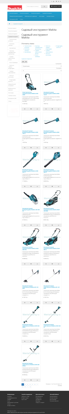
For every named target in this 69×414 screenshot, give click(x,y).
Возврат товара (25, 398)
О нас (8, 401)
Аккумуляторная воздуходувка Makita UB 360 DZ (31, 210)
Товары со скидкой (40, 402)
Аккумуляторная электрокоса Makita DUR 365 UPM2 (30, 365)
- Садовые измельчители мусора (11, 58)
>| (30, 386)
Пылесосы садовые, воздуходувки (49, 47)
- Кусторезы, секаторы (11, 44)
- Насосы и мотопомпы (11, 76)
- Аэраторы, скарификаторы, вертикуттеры (12, 52)
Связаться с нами (25, 396)
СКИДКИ (9, 399)
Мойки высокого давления (31, 16)
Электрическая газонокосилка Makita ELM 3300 (30, 93)
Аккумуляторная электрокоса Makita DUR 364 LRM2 (30, 326)
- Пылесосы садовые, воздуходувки (11, 67)
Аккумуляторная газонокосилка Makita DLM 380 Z (52, 248)
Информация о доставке (12, 402)
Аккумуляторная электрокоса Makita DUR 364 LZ (52, 326)
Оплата (9, 404)
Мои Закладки (53, 399)
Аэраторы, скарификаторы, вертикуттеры (39, 47)
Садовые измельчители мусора (38, 52)
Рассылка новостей (54, 401)
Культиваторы (28, 52)
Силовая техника (50, 16)
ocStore (14, 411)
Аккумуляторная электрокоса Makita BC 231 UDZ (30, 287)
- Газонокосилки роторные (12, 40)
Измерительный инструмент (16, 16)
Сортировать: (59, 63)
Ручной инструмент (24, 13)
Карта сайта (24, 399)
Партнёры (38, 401)
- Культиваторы (12, 48)
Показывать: (59, 68)
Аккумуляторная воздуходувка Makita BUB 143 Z (51, 93)
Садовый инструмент (47, 13)
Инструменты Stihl (14, 19)
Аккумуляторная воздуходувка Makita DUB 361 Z (30, 171)
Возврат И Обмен (11, 405)
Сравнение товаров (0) (27, 59)
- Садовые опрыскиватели (11, 72)
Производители (39, 396)
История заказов (53, 398)
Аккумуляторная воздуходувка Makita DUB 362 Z (51, 171)
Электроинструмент (35, 13)
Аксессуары (41, 16)
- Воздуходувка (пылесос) (12, 80)
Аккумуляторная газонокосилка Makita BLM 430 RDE (52, 210)
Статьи (21, 19)
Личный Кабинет (53, 396)
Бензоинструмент (14, 13)
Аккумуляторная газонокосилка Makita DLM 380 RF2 (30, 248)
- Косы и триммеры (13, 62)
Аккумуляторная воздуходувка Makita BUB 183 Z (30, 132)
